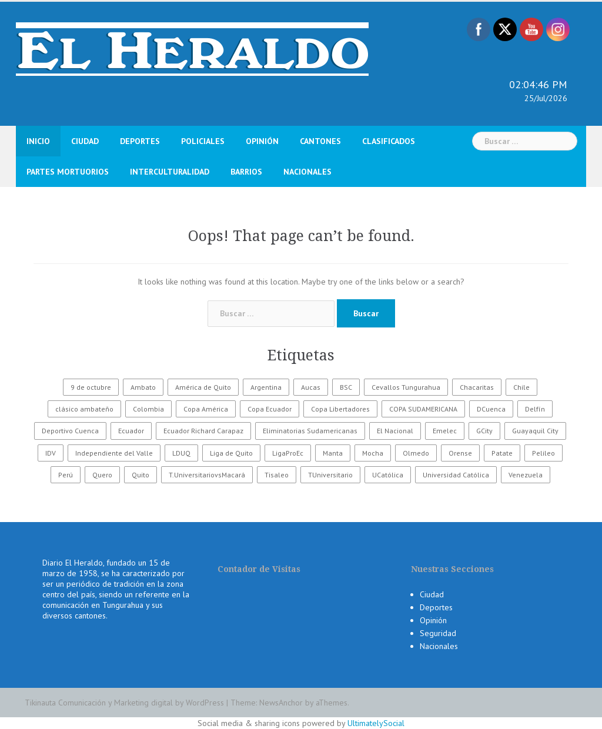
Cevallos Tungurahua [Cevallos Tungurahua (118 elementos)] (406, 387)
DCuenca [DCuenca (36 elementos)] (491, 408)
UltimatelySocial (375, 723)
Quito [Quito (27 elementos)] (140, 474)
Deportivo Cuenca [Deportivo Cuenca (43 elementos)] (70, 430)
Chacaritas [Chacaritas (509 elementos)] (477, 387)
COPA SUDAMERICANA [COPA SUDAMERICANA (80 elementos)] (423, 408)
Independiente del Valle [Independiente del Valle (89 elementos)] (114, 453)
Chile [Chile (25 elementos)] (521, 387)
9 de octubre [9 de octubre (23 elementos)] (91, 387)
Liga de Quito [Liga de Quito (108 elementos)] (231, 453)
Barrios (246, 171)
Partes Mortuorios (67, 171)
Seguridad (438, 633)
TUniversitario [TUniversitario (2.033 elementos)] (330, 474)
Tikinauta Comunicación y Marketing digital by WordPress (124, 702)
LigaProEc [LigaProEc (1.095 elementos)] (287, 453)
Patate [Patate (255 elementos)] (502, 453)
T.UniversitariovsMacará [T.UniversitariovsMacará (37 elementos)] (207, 474)
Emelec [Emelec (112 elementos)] (445, 430)
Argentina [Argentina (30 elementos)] (266, 387)
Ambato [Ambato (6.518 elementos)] (143, 387)
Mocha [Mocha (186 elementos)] (372, 453)
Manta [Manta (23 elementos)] (333, 453)
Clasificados (388, 141)
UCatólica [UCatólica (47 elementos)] (387, 474)
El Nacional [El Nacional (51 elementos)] (395, 430)
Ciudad (85, 141)
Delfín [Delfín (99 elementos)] (535, 408)
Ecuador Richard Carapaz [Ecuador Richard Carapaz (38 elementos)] (203, 430)
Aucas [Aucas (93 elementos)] (310, 387)
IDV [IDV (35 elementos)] (50, 453)
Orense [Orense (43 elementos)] (460, 453)
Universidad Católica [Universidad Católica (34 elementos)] (456, 474)
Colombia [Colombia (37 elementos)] (148, 408)
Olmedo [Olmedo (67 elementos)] (416, 453)
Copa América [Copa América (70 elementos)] (205, 408)
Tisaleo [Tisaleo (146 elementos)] (277, 474)
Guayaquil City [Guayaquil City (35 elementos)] (535, 430)
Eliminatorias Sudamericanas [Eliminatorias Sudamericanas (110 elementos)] (310, 430)
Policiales (203, 141)
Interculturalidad (169, 171)
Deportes (140, 141)
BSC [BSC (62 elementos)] (346, 387)
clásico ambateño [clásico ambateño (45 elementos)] (84, 408)
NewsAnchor (281, 702)
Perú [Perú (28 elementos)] (65, 474)
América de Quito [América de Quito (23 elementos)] (203, 387)
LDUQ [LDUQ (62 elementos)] (181, 453)
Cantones (320, 141)
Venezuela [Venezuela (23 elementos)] (526, 474)
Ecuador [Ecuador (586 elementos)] (131, 430)
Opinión (262, 141)
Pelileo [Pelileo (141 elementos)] (543, 453)
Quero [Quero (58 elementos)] (102, 474)
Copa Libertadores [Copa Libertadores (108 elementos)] (340, 408)
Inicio (38, 141)
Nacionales (307, 171)
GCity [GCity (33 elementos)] (484, 430)
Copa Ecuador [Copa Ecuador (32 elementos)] (270, 408)
